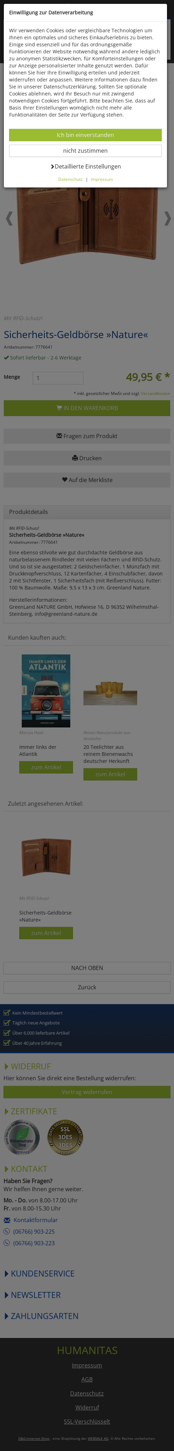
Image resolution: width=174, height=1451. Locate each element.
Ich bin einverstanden (86, 135)
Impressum (103, 179)
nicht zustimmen (90, 150)
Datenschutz (71, 179)
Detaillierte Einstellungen (86, 166)
